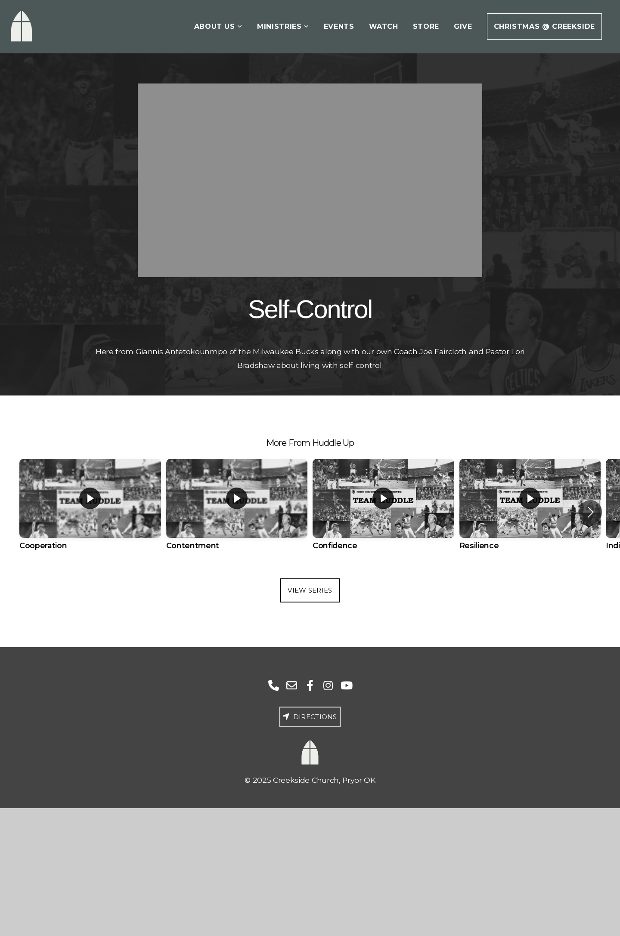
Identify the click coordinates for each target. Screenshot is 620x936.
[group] (90, 512)
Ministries (283, 26)
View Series (310, 590)
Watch (383, 26)
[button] (590, 512)
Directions (309, 717)
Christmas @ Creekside (544, 26)
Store (426, 26)
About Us (218, 26)
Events (339, 26)
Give (463, 26)
